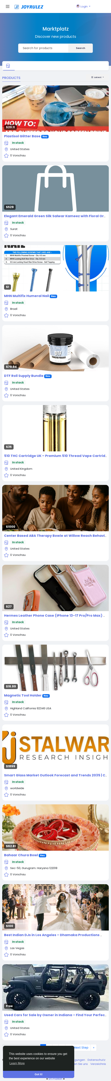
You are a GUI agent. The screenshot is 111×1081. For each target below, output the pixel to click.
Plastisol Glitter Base (22, 136)
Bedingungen (76, 1060)
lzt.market (56, 1079)
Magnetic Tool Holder (23, 695)
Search (80, 48)
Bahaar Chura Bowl (21, 855)
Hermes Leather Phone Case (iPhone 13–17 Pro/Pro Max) (53, 615)
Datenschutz (96, 1060)
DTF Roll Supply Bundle (23, 375)
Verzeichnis (98, 1064)
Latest (96, 77)
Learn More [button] (17, 1063)
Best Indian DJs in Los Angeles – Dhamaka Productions (51, 935)
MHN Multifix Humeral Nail (26, 296)
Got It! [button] (39, 1074)
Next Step (81, 1047)
